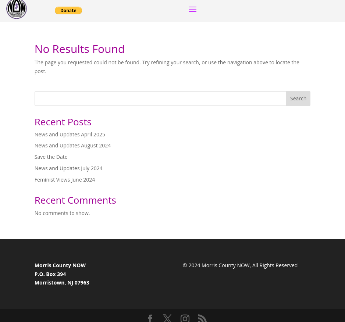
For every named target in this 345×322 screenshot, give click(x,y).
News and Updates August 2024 (73, 145)
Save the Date (51, 156)
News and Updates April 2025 (70, 134)
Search (298, 98)
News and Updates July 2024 (69, 168)
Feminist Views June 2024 (65, 179)
